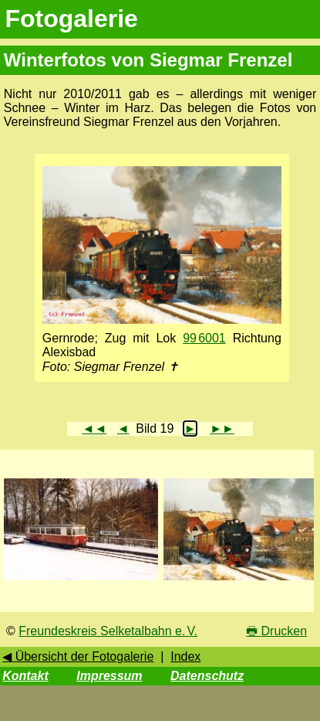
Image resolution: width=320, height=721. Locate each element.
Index (185, 656)
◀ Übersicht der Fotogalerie (77, 656)
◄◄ (95, 428)
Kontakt (25, 675)
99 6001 (204, 338)
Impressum (109, 675)
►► (222, 428)
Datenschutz (207, 675)
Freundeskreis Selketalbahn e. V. (108, 631)
